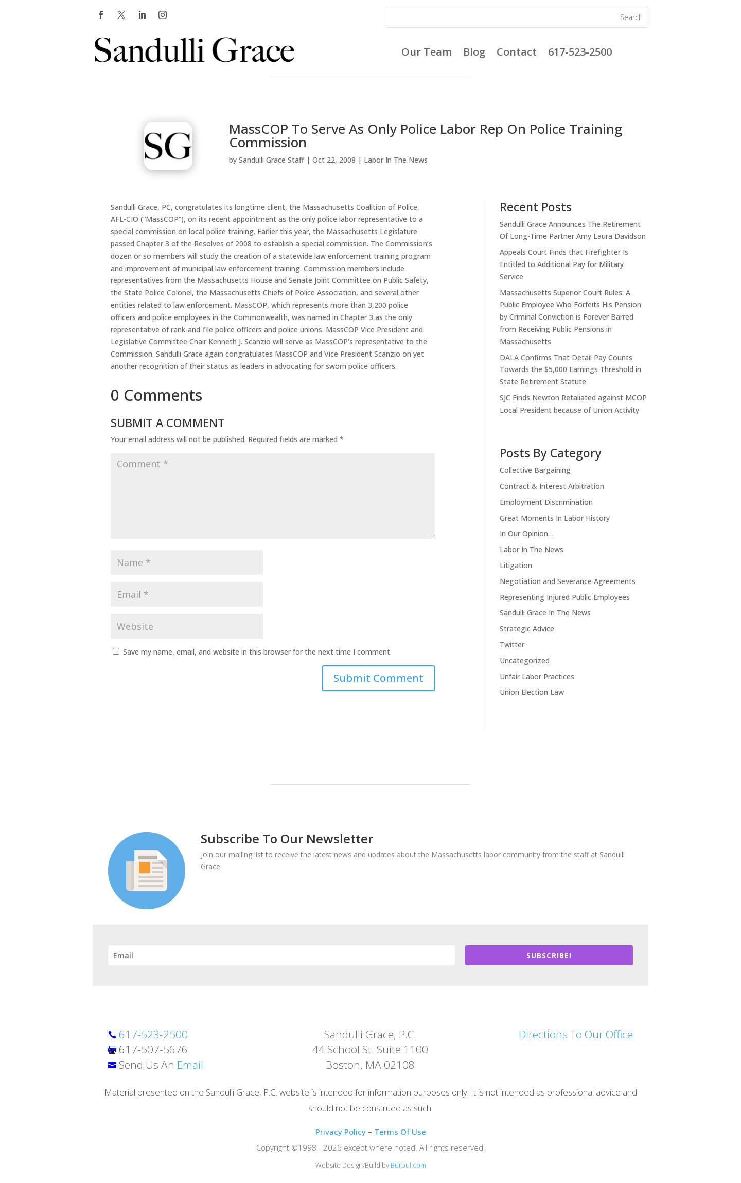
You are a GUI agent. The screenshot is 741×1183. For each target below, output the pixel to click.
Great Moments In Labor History (555, 518)
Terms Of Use (400, 1131)
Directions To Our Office (576, 1034)
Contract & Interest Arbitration (552, 486)
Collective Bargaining (535, 470)
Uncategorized (525, 660)
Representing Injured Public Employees (565, 597)
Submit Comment (378, 678)
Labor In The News (396, 160)
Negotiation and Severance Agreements (568, 581)
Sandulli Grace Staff (271, 160)
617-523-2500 (580, 53)
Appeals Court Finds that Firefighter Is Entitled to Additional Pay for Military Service (564, 264)
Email (190, 1064)
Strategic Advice (527, 628)
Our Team (426, 53)
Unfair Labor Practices (537, 676)
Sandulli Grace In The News (545, 612)
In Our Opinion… (527, 533)
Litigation (516, 565)
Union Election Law (532, 692)
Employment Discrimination (546, 502)
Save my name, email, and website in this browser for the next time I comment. (257, 652)
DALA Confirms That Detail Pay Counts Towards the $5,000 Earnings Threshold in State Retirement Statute (570, 369)
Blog (474, 53)
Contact (517, 53)
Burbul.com (408, 1165)
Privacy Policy (340, 1131)
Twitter (512, 644)
